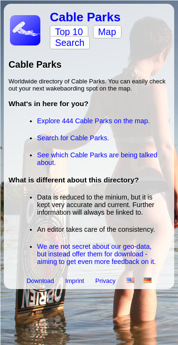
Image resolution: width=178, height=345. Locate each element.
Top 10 (69, 32)
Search (69, 42)
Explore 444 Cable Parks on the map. (93, 121)
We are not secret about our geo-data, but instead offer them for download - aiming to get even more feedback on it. (96, 254)
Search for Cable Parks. (73, 138)
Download (41, 280)
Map (107, 32)
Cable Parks (85, 17)
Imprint (75, 280)
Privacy (106, 280)
